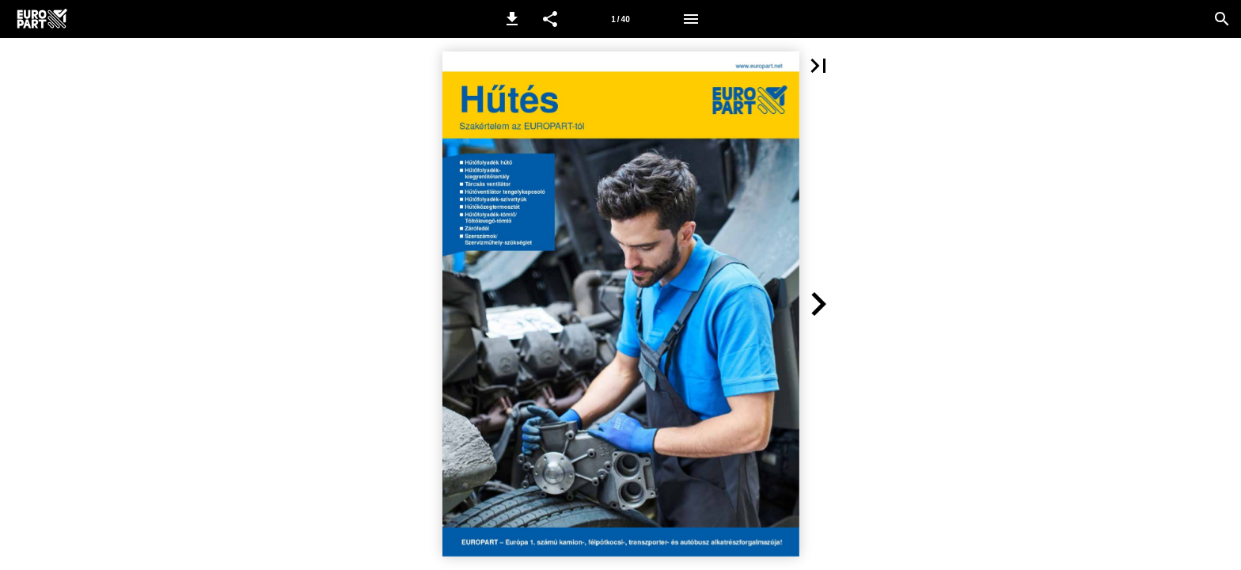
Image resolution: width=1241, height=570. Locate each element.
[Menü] (691, 19)
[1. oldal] (620, 19)
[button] (512, 19)
